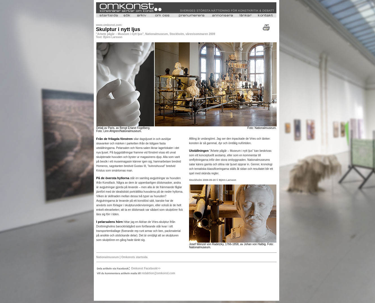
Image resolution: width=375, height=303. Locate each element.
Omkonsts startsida (134, 257)
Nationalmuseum (107, 257)
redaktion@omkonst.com (158, 273)
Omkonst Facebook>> (145, 268)
